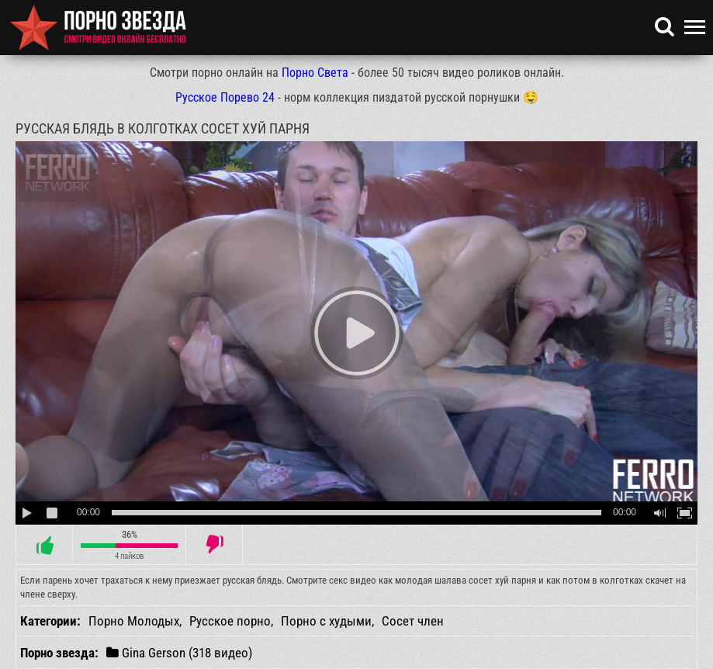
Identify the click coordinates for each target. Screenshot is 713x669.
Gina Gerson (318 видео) (179, 652)
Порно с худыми (326, 621)
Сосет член (413, 621)
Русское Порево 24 (225, 97)
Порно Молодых (133, 621)
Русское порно (230, 621)
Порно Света (315, 72)
